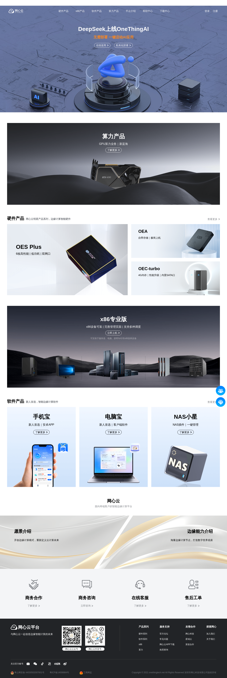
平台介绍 (131, 11)
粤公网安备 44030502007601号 (27, 672)
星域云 (189, 639)
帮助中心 (148, 11)
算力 (141, 649)
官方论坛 (164, 634)
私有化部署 (122, 45)
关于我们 (210, 639)
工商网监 (86, 672)
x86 (140, 644)
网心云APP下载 (167, 644)
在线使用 (101, 45)
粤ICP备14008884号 (59, 672)
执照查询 (164, 649)
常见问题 (164, 639)
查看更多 (212, 219)
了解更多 (112, 150)
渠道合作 (190, 644)
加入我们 (210, 634)
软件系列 (143, 639)
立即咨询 (86, 605)
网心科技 (190, 634)
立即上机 (112, 332)
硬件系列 (143, 634)
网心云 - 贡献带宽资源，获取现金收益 (16, 11)
